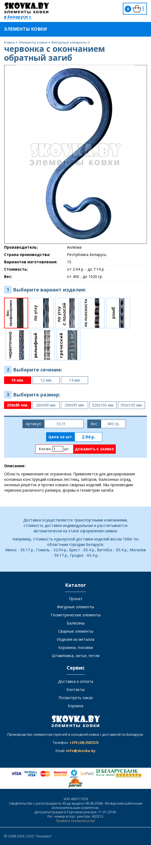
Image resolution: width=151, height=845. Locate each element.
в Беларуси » (17, 17)
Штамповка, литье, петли (75, 655)
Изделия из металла (75, 639)
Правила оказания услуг (75, 820)
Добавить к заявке (94, 449)
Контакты (75, 689)
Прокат (75, 598)
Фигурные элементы (75, 606)
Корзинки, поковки (75, 647)
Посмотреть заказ (76, 697)
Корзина (75, 705)
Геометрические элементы (76, 614)
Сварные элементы (75, 631)
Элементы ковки (29, 29)
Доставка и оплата (75, 681)
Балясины (76, 623)
